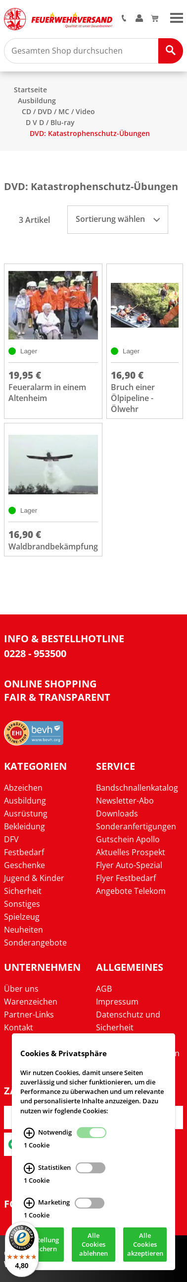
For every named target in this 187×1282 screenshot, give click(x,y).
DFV (11, 839)
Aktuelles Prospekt (130, 852)
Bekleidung (24, 826)
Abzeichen (23, 787)
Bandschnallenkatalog (137, 787)
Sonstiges (22, 903)
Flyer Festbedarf (126, 878)
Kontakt (18, 1027)
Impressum (117, 1001)
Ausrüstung (25, 813)
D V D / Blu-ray (50, 122)
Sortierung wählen (118, 218)
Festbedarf (24, 852)
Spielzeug (22, 916)
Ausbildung (37, 100)
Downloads (117, 813)
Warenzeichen (30, 1001)
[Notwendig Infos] (29, 1133)
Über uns (21, 988)
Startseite (30, 89)
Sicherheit (23, 890)
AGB (104, 988)
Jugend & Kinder (34, 878)
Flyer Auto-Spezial (129, 865)
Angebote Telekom (131, 890)
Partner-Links (29, 1014)
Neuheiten (23, 929)
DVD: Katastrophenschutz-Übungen (90, 133)
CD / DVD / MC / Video (58, 111)
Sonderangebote (35, 942)
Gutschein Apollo (128, 839)
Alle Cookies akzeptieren (145, 1245)
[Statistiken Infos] (29, 1168)
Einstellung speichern (42, 1245)
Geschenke (24, 865)
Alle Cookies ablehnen (93, 1245)
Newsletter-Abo (125, 800)
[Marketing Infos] (29, 1204)
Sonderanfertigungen (136, 826)
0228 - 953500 (35, 653)
